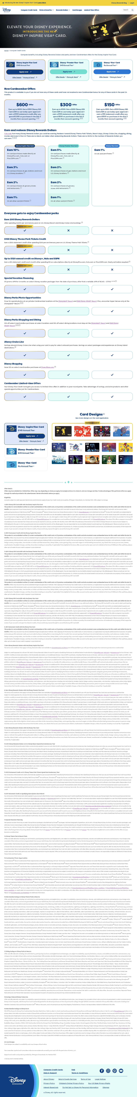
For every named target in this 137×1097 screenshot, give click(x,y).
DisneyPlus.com (98, 652)
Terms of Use (86, 1079)
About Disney (49, 1079)
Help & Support (50, 1073)
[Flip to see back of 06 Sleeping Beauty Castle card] (59, 447)
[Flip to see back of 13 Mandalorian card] (92, 459)
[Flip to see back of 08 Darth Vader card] (92, 447)
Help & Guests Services (67, 1079)
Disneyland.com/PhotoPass (81, 877)
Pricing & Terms (28, 77)
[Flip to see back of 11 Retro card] (59, 459)
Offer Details (16, 77)
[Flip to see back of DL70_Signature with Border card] (75, 447)
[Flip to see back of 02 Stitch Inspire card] (82, 431)
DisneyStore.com (47, 367)
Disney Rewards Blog (119, 3)
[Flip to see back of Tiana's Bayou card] (109, 459)
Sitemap (106, 1087)
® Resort (65, 301)
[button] (26, 434)
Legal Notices (100, 1079)
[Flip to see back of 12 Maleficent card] (75, 459)
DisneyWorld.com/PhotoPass (23, 879)
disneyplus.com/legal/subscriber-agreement (98, 806)
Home (6, 50)
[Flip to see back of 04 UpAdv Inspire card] (121, 431)
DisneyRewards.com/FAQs (30, 678)
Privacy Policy (49, 1083)
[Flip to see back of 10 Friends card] (126, 447)
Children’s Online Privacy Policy (71, 1083)
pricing (48, 829)
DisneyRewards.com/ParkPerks (20, 892)
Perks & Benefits (45, 10)
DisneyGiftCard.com (43, 519)
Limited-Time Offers (91, 10)
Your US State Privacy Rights (99, 1083)
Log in (132, 3)
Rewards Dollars (62, 10)
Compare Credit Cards (29, 10)
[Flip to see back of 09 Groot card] (109, 447)
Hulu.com (106, 652)
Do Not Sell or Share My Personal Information (80, 1087)
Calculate (8, 133)
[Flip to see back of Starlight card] (126, 459)
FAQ (73, 1070)
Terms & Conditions (80, 1073)
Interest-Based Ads (51, 1087)
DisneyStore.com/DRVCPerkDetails (118, 1028)
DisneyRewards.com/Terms (60, 647)
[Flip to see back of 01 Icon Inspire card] (63, 431)
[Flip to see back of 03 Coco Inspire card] (102, 431)
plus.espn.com (115, 652)
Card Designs (77, 10)
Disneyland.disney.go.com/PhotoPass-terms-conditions (88, 888)
